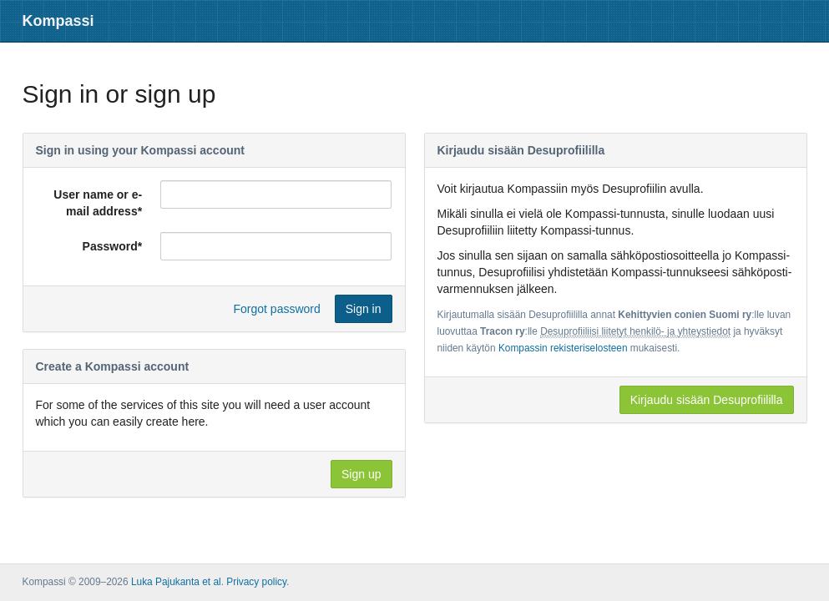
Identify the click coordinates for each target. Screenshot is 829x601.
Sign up (361, 474)
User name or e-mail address (97, 203)
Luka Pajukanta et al (176, 582)
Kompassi (58, 21)
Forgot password (277, 309)
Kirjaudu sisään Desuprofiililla (706, 400)
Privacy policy (256, 582)
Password (113, 246)
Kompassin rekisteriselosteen (563, 348)
